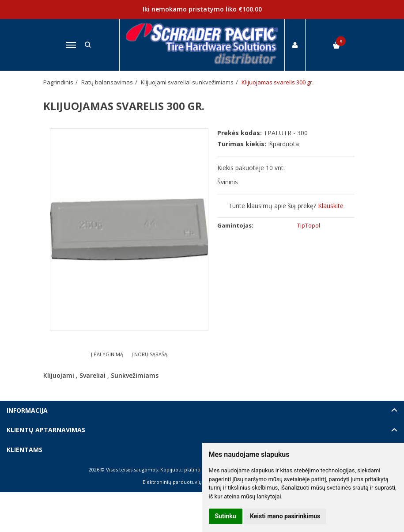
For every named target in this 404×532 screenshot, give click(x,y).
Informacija (27, 410)
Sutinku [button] (225, 516)
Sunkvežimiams (135, 375)
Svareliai (92, 375)
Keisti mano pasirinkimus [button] (285, 516)
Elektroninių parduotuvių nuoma (181, 482)
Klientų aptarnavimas (46, 430)
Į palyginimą (107, 354)
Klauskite (331, 205)
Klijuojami (58, 375)
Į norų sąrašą (149, 354)
